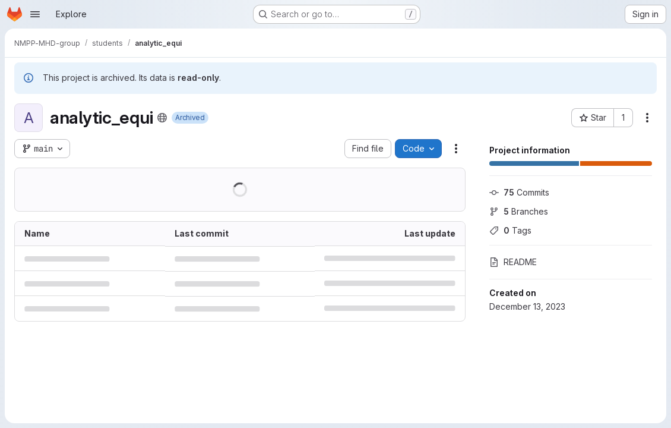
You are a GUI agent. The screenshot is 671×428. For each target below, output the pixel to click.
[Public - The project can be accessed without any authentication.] (162, 117)
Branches (518, 211)
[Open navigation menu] (35, 14)
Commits (519, 192)
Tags (510, 230)
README (513, 262)
